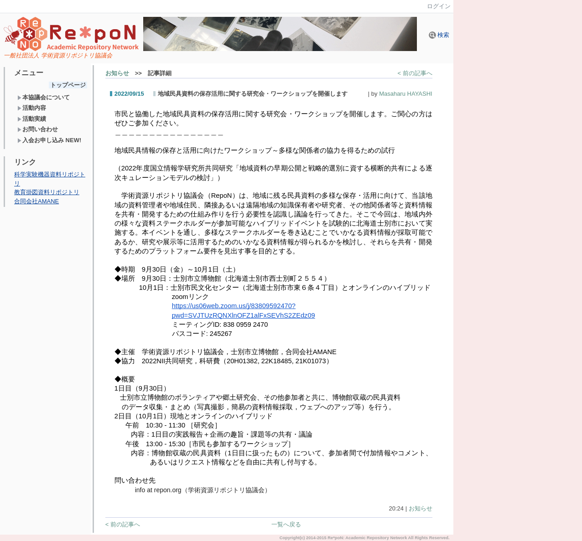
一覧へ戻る (286, 524)
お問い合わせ (37, 129)
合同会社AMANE (36, 201)
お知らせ (117, 73)
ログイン (439, 6)
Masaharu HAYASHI (405, 93)
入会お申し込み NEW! (49, 140)
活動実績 (31, 118)
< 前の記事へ (414, 73)
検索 (439, 34)
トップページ (68, 85)
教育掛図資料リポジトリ (46, 192)
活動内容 (31, 107)
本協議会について (43, 97)
